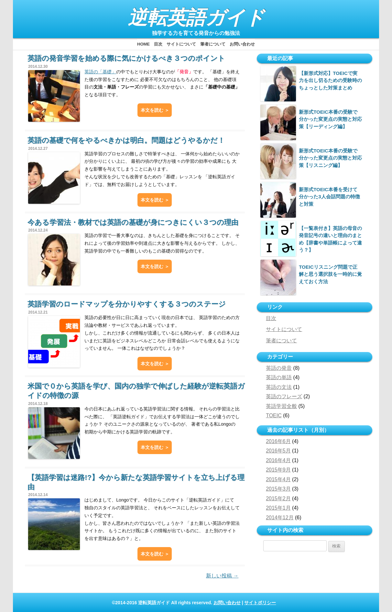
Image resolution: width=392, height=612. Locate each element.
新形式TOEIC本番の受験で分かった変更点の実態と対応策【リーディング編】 (330, 119)
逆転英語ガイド (196, 17)
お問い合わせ (242, 44)
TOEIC (274, 415)
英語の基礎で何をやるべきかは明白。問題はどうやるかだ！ (126, 140)
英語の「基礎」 (100, 71)
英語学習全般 (281, 406)
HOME (143, 44)
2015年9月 (278, 469)
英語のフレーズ (284, 396)
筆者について (212, 44)
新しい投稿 (222, 575)
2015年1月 (278, 508)
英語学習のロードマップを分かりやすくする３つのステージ (126, 304)
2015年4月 (278, 479)
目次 (158, 44)
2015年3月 (278, 489)
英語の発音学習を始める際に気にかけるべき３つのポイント (126, 58)
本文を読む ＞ (155, 110)
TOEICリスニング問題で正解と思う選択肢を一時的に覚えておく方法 (330, 274)
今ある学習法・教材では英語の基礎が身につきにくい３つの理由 (132, 222)
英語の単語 (279, 377)
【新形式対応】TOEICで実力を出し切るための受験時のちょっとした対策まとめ (330, 80)
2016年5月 (278, 450)
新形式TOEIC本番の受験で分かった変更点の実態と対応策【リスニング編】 (330, 158)
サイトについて (181, 44)
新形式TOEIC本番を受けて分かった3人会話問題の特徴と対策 (329, 197)
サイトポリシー (260, 602)
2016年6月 (278, 441)
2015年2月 (278, 498)
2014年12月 (279, 517)
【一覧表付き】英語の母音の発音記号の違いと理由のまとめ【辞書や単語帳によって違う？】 (330, 239)
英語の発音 (279, 368)
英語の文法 (279, 387)
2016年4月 (278, 460)
